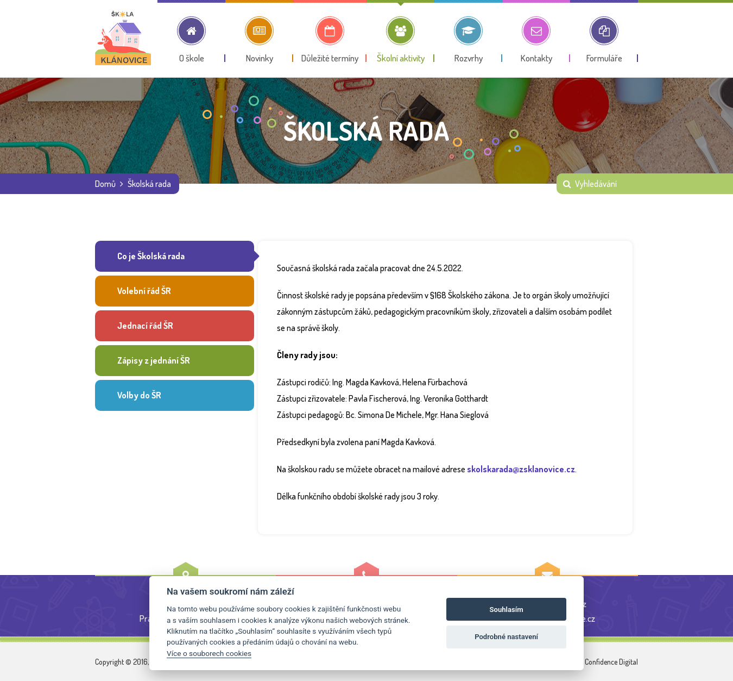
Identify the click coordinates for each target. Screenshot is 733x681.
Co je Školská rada (150, 256)
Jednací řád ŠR (145, 327)
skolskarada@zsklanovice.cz (521, 469)
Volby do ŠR (139, 397)
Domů (105, 183)
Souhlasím (506, 609)
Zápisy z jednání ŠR (153, 362)
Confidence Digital (611, 661)
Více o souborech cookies (209, 653)
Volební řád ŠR (143, 291)
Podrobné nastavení (506, 637)
